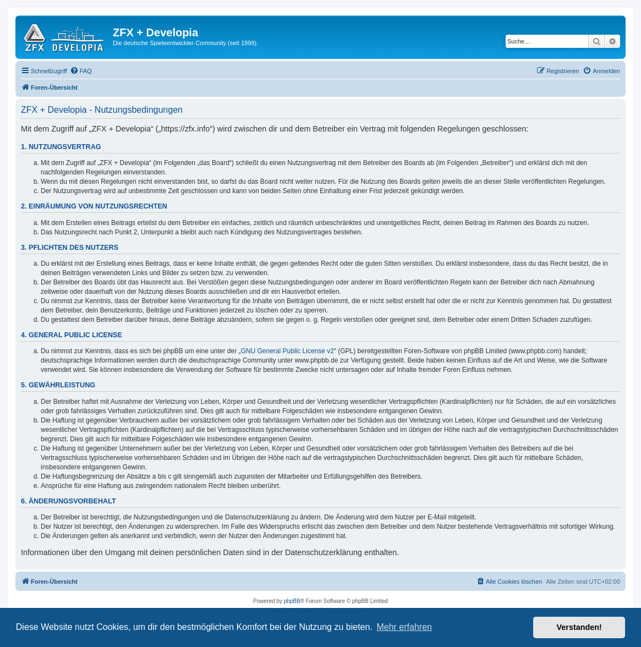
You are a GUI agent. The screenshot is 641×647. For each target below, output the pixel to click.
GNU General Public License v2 (287, 351)
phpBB (292, 601)
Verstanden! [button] (579, 627)
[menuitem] (81, 71)
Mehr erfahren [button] (404, 627)
